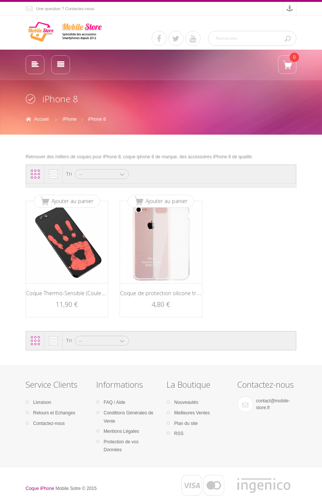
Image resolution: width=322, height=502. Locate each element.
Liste (53, 174)
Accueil (41, 119)
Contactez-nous (49, 423)
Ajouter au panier (72, 201)
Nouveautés (186, 402)
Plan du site (186, 423)
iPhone (69, 119)
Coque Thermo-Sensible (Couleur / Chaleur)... (80, 293)
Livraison (42, 402)
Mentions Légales (121, 431)
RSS (179, 433)
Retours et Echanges (54, 413)
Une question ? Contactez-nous (65, 8)
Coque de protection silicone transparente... (173, 293)
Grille (35, 174)
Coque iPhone (40, 488)
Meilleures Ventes (192, 413)
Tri (69, 174)
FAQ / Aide (114, 402)
